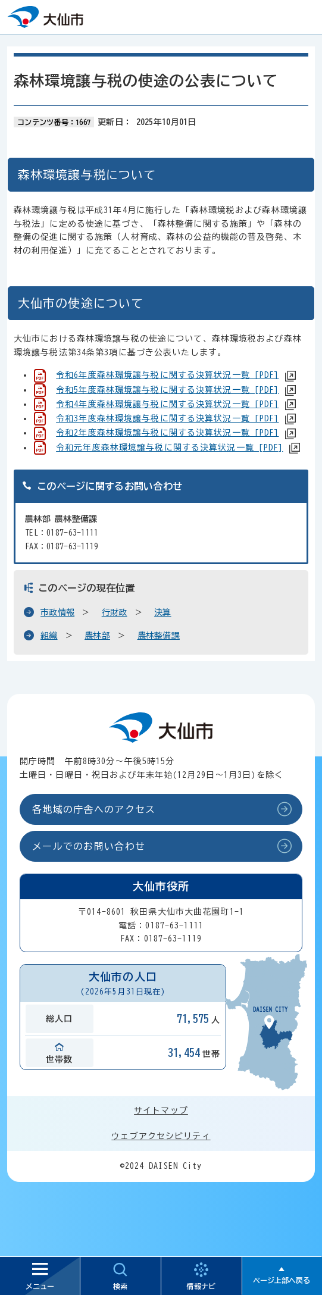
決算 (162, 612)
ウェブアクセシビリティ (160, 1136)
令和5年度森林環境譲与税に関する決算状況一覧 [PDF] (167, 390)
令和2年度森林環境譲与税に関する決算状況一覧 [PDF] (167, 432)
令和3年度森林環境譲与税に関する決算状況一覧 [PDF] (167, 418)
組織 (49, 635)
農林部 (97, 635)
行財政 (114, 612)
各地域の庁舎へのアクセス (93, 809)
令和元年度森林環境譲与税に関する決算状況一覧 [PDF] (169, 447)
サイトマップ (161, 1110)
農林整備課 (158, 635)
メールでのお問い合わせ (88, 846)
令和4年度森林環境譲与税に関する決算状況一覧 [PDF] (167, 404)
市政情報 (57, 612)
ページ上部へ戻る (281, 1280)
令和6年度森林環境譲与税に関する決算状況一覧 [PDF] (167, 375)
